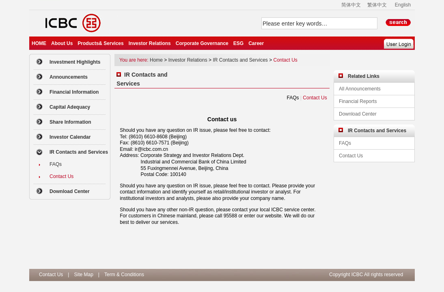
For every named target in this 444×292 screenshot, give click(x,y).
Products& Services (100, 43)
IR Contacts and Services (240, 60)
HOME (39, 43)
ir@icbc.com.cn (151, 149)
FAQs (293, 98)
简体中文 (351, 5)
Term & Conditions (124, 274)
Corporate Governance (202, 43)
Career (256, 43)
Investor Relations (150, 43)
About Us (62, 43)
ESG (238, 43)
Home (156, 60)
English (403, 5)
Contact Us (285, 60)
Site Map (83, 274)
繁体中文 (377, 5)
